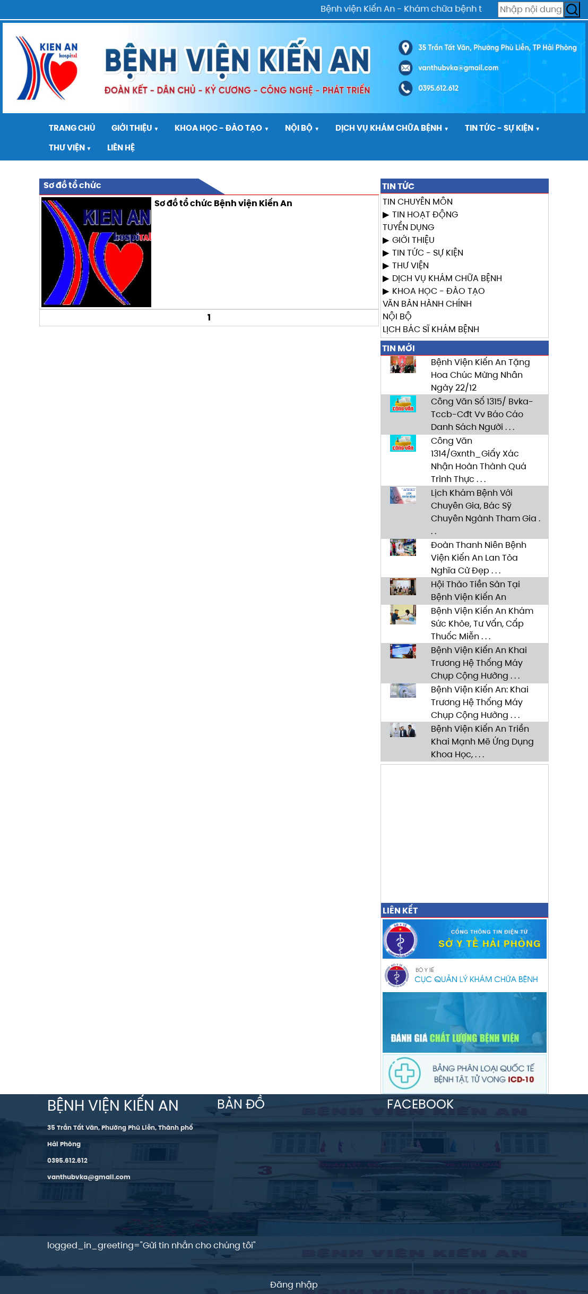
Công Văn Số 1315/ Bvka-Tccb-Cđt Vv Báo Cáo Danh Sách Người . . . (482, 414)
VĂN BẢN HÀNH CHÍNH (427, 304)
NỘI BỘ (397, 316)
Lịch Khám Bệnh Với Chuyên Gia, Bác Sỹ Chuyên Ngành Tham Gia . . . (485, 512)
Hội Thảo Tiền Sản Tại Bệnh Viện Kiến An (475, 590)
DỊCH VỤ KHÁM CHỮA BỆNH (447, 278)
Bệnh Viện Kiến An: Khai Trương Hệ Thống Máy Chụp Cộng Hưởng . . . (480, 702)
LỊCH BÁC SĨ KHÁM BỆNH (431, 329)
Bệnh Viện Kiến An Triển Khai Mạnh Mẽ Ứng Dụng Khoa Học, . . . (482, 741)
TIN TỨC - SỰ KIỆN (427, 253)
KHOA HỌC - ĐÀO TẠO (438, 291)
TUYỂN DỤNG (408, 227)
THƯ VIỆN (410, 265)
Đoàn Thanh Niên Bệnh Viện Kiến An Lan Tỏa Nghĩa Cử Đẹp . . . (478, 558)
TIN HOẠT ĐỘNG (425, 214)
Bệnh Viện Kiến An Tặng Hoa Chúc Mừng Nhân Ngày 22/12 (480, 375)
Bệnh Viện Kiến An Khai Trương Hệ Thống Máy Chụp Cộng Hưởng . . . (479, 663)
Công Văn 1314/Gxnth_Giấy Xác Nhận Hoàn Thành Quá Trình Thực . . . (478, 460)
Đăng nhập (294, 1285)
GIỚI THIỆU (413, 240)
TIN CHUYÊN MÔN (418, 202)
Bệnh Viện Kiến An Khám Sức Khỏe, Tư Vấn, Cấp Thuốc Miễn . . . (482, 623)
